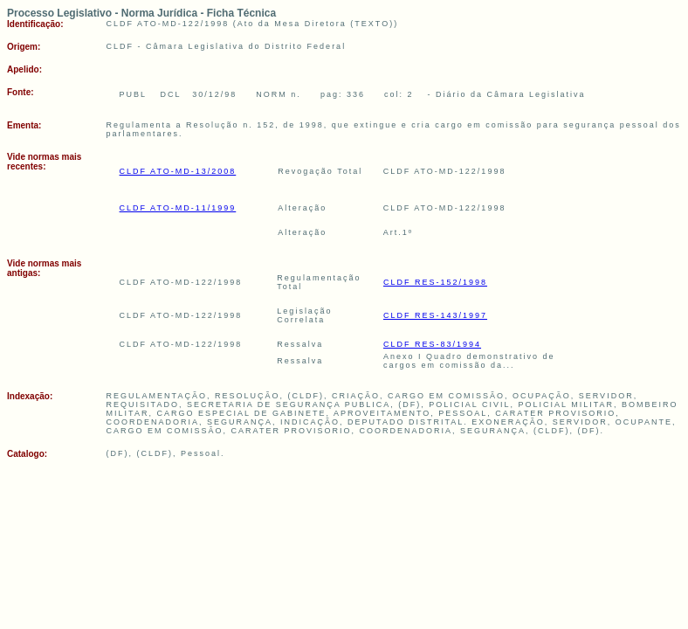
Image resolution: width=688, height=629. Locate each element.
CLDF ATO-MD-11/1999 (178, 208)
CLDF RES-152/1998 (435, 282)
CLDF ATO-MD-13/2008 (178, 171)
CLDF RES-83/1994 (432, 344)
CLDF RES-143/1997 (435, 315)
